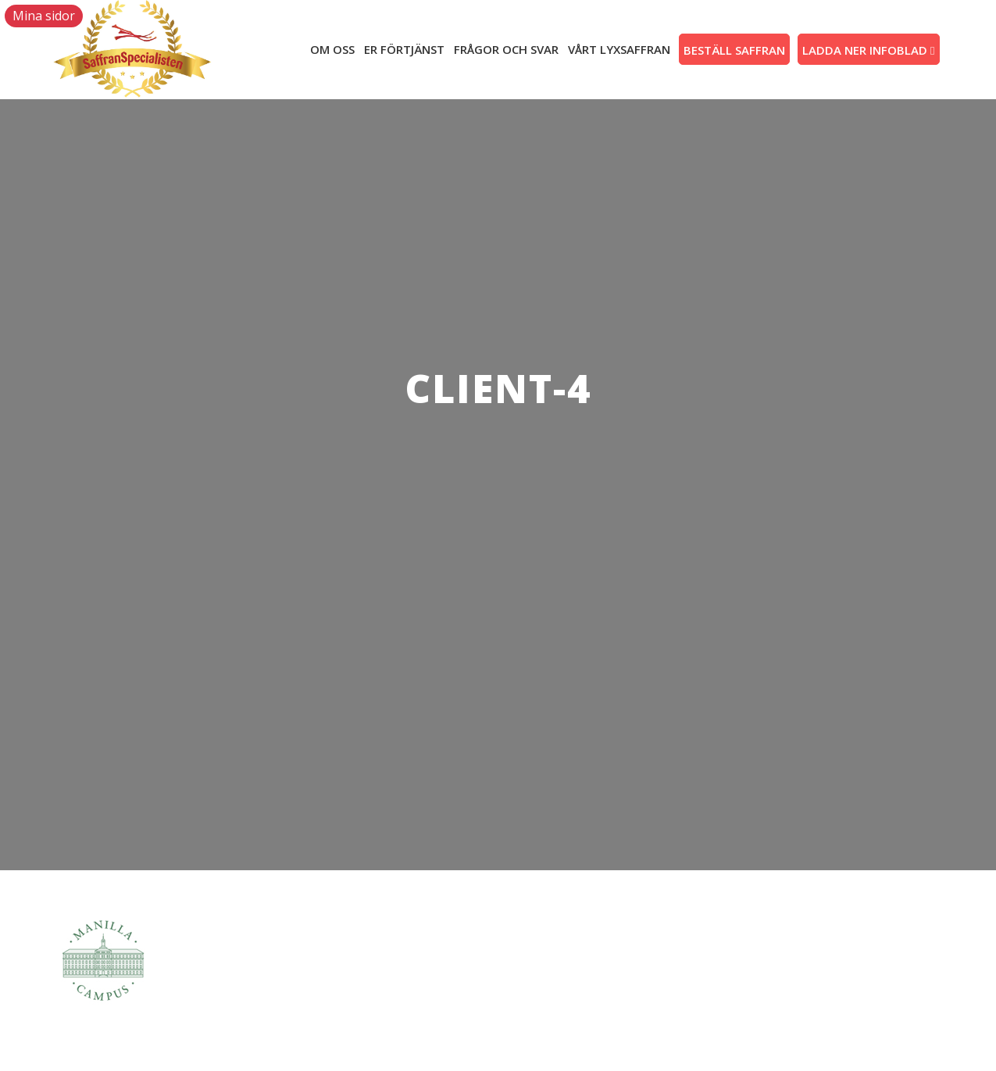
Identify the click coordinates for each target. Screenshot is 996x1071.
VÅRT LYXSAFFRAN (619, 49)
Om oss (332, 49)
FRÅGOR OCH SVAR (506, 49)
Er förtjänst (404, 49)
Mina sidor (43, 15)
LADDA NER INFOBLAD (868, 50)
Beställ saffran (734, 50)
